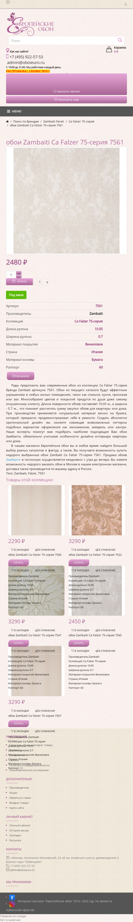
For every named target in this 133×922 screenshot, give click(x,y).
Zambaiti (96, 313)
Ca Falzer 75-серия (81, 121)
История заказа (19, 830)
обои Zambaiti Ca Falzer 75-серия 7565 (95, 635)
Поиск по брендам (26, 121)
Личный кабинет (19, 825)
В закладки (39, 281)
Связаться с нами (20, 798)
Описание (20, 376)
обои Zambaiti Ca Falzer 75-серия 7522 (95, 555)
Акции (13, 792)
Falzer (32, 473)
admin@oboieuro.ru (22, 870)
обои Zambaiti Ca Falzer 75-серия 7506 (34, 555)
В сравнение (46, 281)
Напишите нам (66, 100)
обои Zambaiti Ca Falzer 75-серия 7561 (36, 125)
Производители (19, 787)
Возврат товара (19, 803)
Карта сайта (16, 808)
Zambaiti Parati (53, 121)
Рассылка (15, 840)
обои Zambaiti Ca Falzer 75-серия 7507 (34, 716)
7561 (41, 473)
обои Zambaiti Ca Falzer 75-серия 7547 (34, 635)
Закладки (15, 835)
